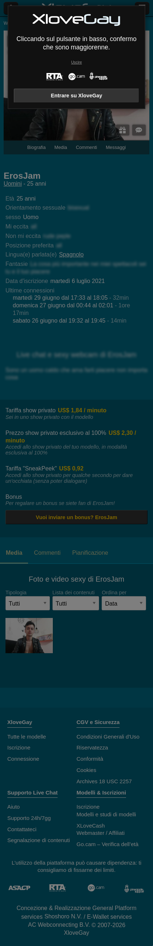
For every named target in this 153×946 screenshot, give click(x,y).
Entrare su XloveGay (76, 95)
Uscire (76, 62)
